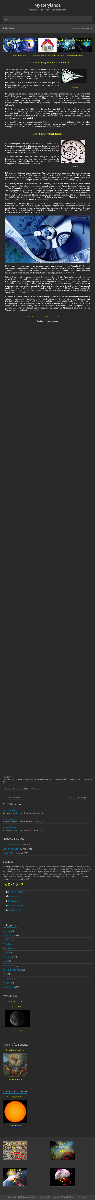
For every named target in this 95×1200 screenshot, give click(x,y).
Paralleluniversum (24, 779)
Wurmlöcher (75, 779)
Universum (7, 978)
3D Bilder (7, 931)
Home (82, 28)
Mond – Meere (9, 853)
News (5, 961)
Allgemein (7, 939)
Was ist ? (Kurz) (10, 827)
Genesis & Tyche (14, 797)
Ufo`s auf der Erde (11, 844)
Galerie (6, 952)
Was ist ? (7, 983)
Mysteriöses (8, 957)
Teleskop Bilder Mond (12, 970)
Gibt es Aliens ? (9, 819)
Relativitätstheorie (43, 779)
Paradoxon (8, 779)
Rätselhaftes (8, 965)
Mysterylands (47, 5)
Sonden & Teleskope (79, 797)
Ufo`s (5, 974)
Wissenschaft (61, 779)
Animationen (8, 944)
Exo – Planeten (9, 810)
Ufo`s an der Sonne (11, 849)
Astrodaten (7, 948)
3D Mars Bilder (9, 935)
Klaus (8, 789)
